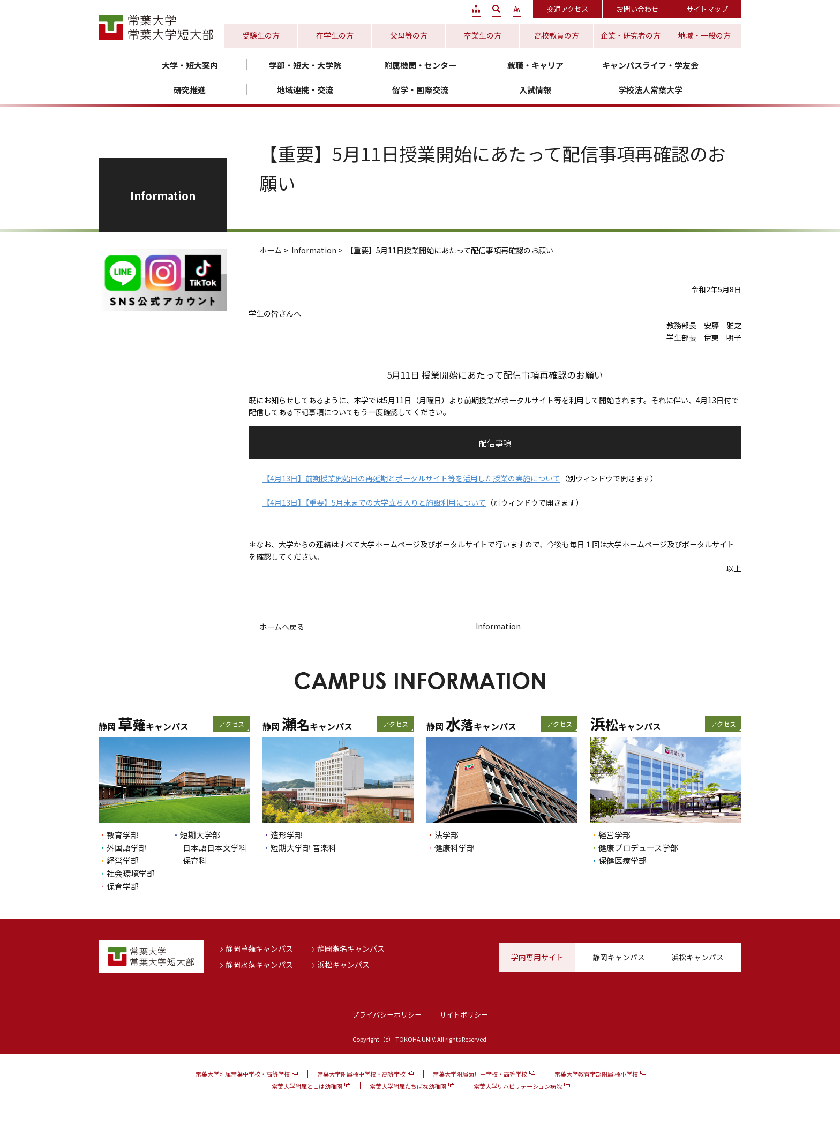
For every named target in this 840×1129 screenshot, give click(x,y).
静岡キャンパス (618, 957)
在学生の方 (335, 35)
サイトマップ (707, 9)
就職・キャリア (535, 65)
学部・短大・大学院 (305, 65)
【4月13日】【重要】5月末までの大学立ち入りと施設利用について (374, 502)
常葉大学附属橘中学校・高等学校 (361, 1074)
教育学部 (123, 834)
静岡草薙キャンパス (259, 948)
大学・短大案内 (190, 65)
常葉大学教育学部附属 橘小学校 (596, 1074)
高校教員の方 (556, 35)
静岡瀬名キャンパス (351, 948)
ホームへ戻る (281, 626)
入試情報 (535, 89)
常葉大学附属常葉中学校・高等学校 (243, 1074)
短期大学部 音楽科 (303, 847)
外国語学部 (127, 847)
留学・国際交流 (420, 89)
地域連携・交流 (305, 89)
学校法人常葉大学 (650, 89)
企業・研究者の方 (631, 35)
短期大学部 (200, 834)
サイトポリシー (463, 1015)
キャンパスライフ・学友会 (650, 65)
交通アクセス (567, 9)
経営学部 (123, 860)
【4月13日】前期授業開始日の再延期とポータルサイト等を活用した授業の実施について (411, 478)
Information (313, 250)
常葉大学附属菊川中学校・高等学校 (480, 1074)
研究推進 (190, 89)
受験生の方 (261, 35)
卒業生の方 (482, 35)
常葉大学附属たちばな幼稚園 (408, 1086)
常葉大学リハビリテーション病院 (518, 1086)
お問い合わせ (637, 9)
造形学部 (287, 834)
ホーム (270, 250)
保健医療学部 (622, 860)
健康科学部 (454, 847)
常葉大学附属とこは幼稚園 (307, 1086)
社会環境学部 (131, 873)
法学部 (446, 834)
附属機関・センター (420, 65)
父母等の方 (409, 35)
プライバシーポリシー (387, 1015)
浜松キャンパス (343, 964)
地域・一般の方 (704, 35)
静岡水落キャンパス (259, 964)
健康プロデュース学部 (638, 847)
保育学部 (123, 886)
